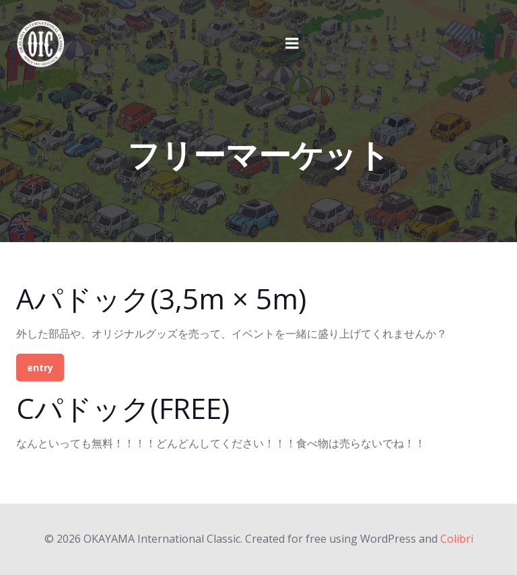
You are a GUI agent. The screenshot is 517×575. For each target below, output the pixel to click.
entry (40, 367)
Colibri (456, 538)
